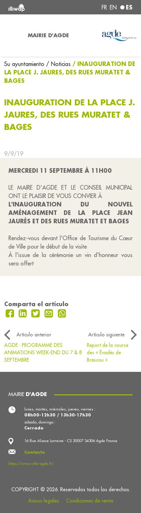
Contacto (34, 452)
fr (104, 7)
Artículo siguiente (106, 334)
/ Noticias (58, 63)
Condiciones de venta (89, 501)
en (113, 7)
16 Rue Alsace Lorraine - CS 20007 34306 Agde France (70, 440)
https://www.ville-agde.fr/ (31, 463)
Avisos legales (43, 501)
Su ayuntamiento (25, 63)
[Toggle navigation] (12, 35)
